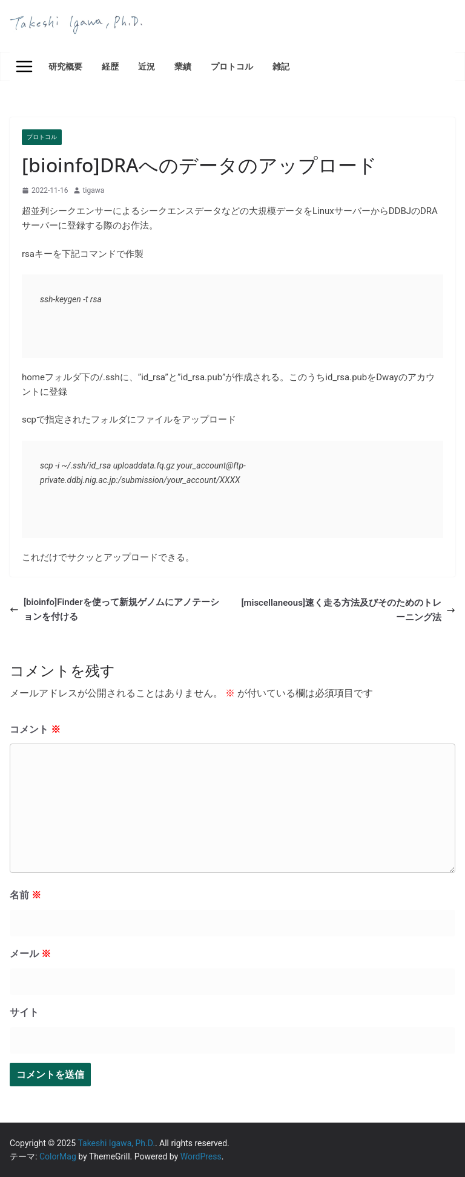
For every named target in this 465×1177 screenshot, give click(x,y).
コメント (35, 729)
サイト (24, 1012)
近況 (146, 66)
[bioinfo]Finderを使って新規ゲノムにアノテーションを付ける (114, 609)
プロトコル (232, 66)
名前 (25, 895)
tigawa (94, 190)
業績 (182, 66)
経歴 (110, 66)
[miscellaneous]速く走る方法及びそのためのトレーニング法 (348, 610)
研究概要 (65, 66)
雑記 (280, 66)
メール (30, 953)
